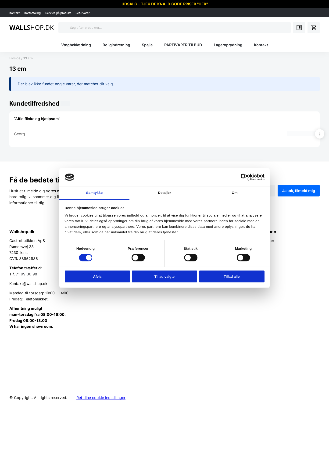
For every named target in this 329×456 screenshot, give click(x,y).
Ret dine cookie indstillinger (100, 397)
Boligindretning (116, 45)
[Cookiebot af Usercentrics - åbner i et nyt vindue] (244, 177)
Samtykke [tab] (94, 193)
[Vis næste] (319, 134)
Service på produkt (58, 13)
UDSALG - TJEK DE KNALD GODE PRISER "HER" (165, 4)
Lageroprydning (228, 45)
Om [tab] (234, 193)
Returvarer (82, 13)
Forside (14, 58)
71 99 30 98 (26, 274)
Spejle (147, 45)
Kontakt (14, 13)
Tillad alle (232, 276)
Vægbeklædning (76, 45)
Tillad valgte (164, 276)
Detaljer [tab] (164, 193)
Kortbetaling (32, 13)
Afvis (97, 276)
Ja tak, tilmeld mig (298, 190)
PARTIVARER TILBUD (183, 45)
